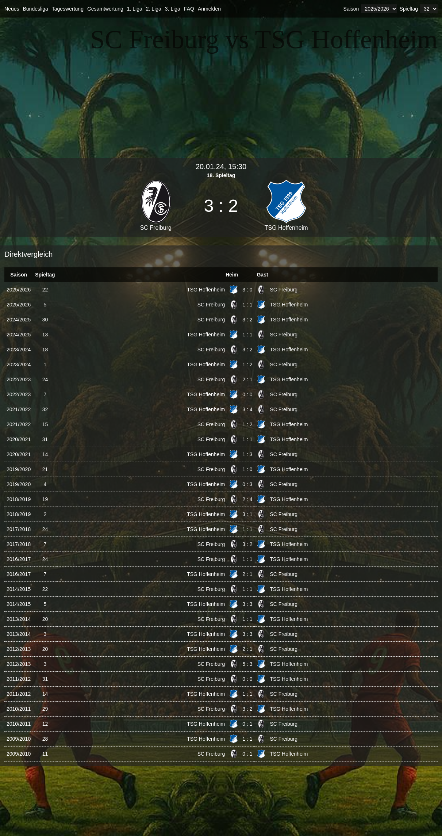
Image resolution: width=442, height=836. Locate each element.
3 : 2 (247, 319)
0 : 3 (247, 484)
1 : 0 (247, 469)
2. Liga (153, 9)
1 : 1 (247, 305)
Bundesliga (35, 9)
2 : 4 (247, 499)
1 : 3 (247, 454)
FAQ (189, 9)
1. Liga (134, 9)
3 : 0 (247, 290)
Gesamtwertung (105, 9)
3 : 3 (247, 604)
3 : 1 (247, 514)
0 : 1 (247, 724)
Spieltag (408, 9)
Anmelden (209, 9)
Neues (11, 9)
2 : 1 (247, 379)
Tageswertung (68, 9)
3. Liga (172, 9)
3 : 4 (247, 409)
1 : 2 (247, 364)
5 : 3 (247, 664)
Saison (351, 9)
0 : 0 (247, 394)
